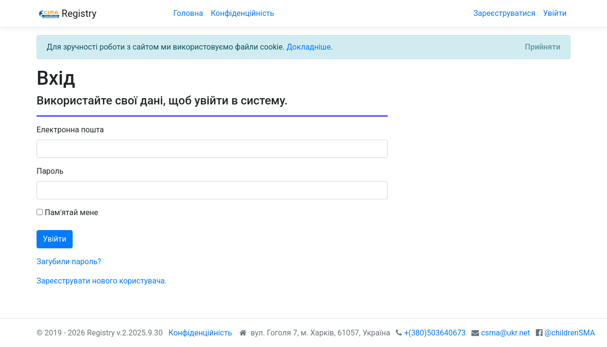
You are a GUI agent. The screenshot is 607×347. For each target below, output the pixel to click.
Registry (66, 14)
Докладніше (309, 46)
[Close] (542, 47)
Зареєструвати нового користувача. (102, 280)
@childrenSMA (569, 332)
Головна (188, 13)
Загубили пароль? (69, 261)
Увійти (555, 13)
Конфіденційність (242, 13)
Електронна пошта (70, 129)
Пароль (50, 171)
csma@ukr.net (505, 332)
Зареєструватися (504, 13)
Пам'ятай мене (67, 212)
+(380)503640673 (435, 332)
